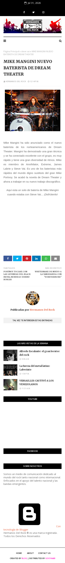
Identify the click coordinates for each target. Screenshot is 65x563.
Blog (24, 558)
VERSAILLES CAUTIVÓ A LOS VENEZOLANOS (36, 382)
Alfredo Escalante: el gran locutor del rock (39, 353)
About (30, 553)
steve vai (25, 51)
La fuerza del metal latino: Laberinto (34, 368)
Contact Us (44, 553)
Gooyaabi (50, 558)
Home (19, 553)
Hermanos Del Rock (16, 81)
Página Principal (11, 51)
